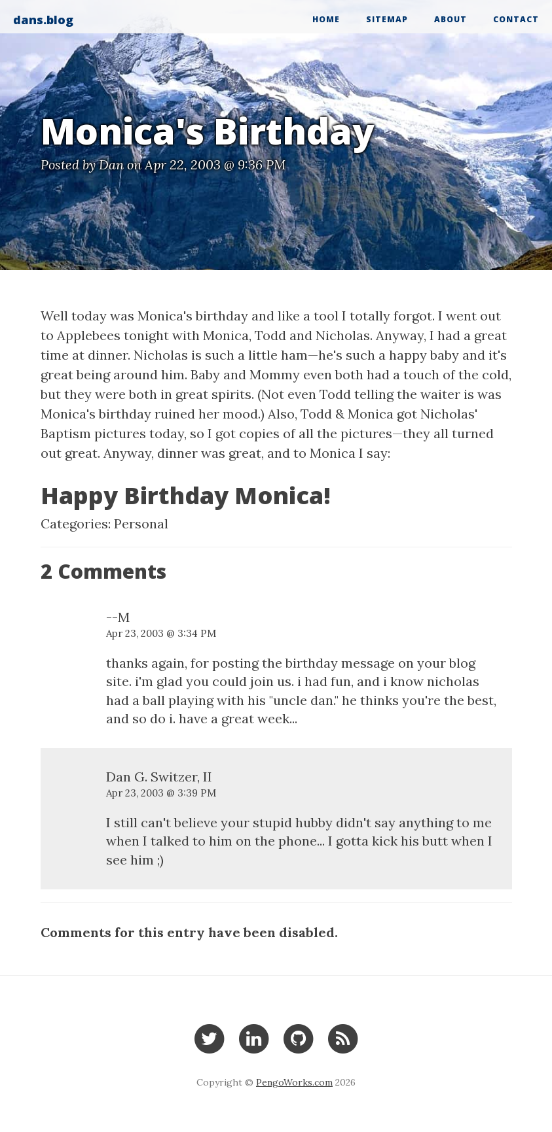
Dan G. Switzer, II (159, 776)
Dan (111, 164)
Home (326, 19)
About (450, 19)
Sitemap (387, 19)
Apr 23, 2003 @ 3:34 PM (161, 633)
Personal (141, 523)
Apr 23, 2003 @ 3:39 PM (161, 793)
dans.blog (43, 19)
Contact (516, 19)
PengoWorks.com (294, 1082)
